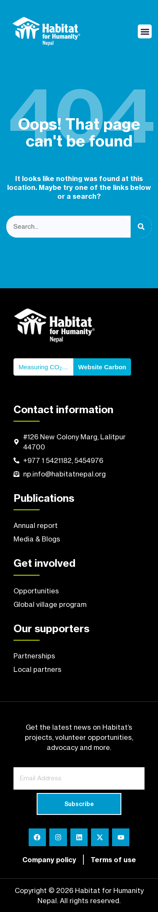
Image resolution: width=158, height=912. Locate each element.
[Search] (141, 227)
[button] (145, 31)
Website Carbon (102, 367)
